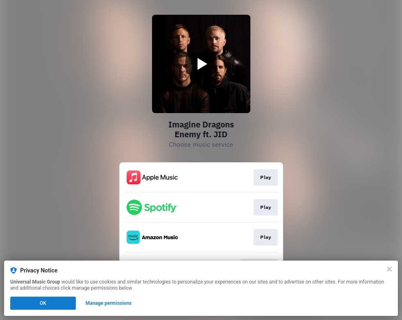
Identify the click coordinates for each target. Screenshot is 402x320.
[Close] (389, 269)
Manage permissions (109, 303)
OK (43, 303)
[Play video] (201, 63)
